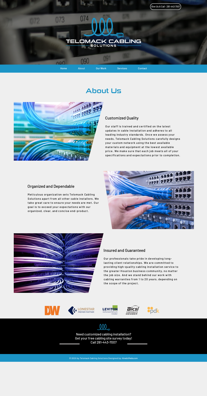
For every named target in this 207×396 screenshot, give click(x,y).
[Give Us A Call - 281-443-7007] (165, 6)
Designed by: (115, 358)
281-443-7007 (107, 342)
